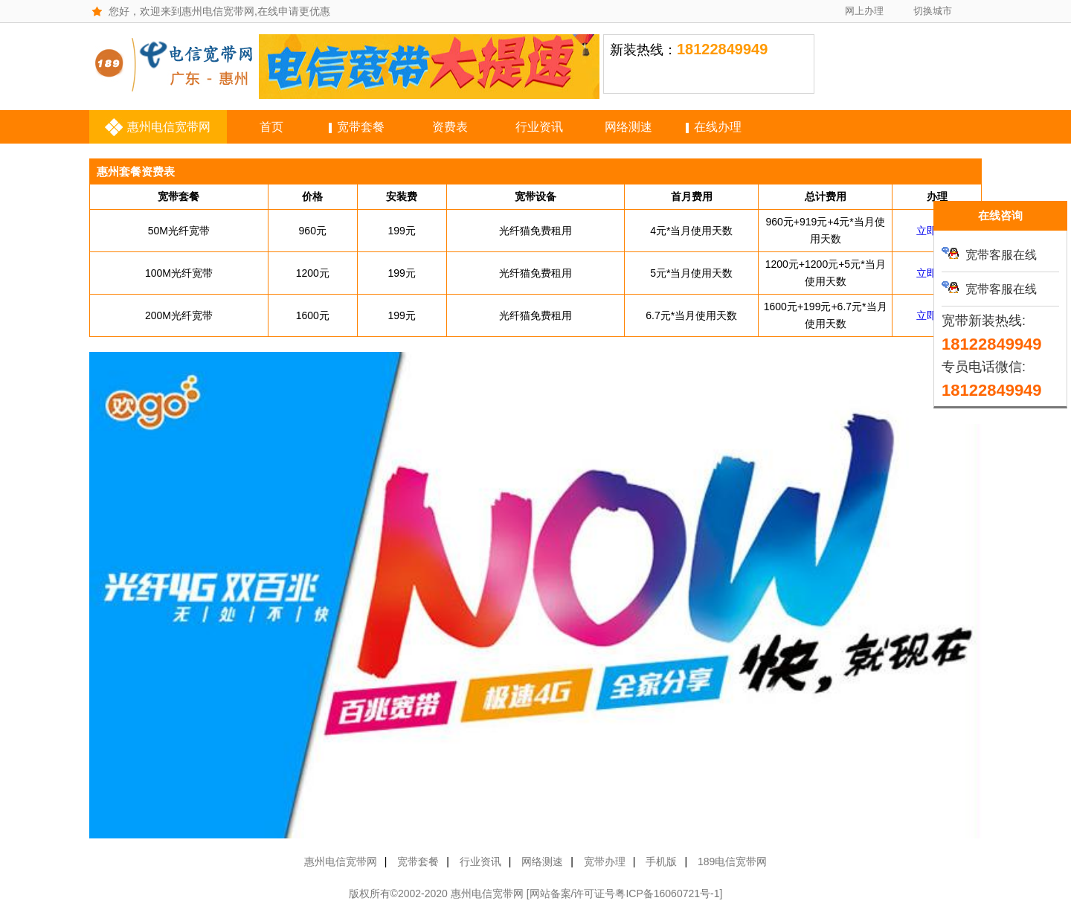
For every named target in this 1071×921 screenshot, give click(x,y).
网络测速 (628, 127)
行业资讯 (539, 127)
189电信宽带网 (732, 861)
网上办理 (864, 10)
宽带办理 (604, 861)
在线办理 (718, 127)
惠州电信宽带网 (168, 127)
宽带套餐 (361, 127)
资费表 (450, 127)
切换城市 (932, 10)
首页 (271, 127)
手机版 (661, 861)
